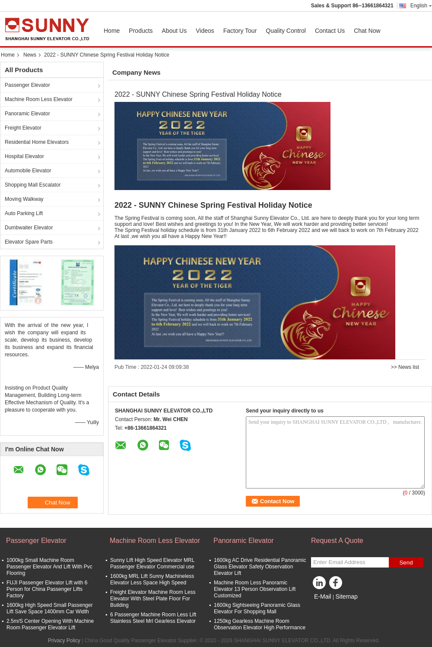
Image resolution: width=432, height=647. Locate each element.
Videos (205, 30)
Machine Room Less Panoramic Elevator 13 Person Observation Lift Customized (254, 589)
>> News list (405, 367)
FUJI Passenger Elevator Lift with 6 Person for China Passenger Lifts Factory (46, 589)
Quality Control (286, 30)
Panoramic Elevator (27, 114)
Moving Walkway (24, 199)
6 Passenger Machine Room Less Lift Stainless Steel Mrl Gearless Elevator (153, 618)
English (421, 6)
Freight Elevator (23, 128)
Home (112, 30)
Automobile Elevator (28, 171)
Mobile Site (326, 607)
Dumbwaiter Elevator (29, 228)
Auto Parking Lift (24, 213)
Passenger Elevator (27, 85)
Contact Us (330, 30)
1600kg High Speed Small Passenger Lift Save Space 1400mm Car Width (49, 608)
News (29, 55)
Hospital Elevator (24, 156)
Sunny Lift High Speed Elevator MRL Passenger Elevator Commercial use (152, 563)
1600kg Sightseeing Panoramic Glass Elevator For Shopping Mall (257, 608)
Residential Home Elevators (37, 142)
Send (406, 562)
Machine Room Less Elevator (39, 99)
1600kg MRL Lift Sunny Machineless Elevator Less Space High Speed (152, 579)
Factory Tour (240, 30)
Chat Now (367, 31)
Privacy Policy (64, 640)
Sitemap (346, 596)
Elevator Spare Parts (29, 242)
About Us (174, 30)
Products (140, 30)
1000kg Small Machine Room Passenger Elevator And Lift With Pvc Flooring (49, 566)
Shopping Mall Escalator (32, 185)
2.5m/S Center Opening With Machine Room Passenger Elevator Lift (50, 624)
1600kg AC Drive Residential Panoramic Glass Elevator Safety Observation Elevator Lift (260, 566)
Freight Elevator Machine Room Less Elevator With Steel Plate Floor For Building (152, 598)
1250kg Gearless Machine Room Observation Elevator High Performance (259, 624)
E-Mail (322, 596)
